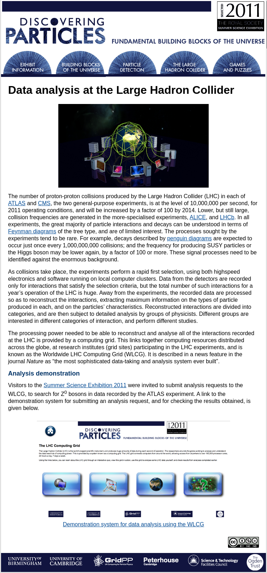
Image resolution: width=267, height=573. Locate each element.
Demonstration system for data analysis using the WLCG (133, 524)
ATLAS (17, 203)
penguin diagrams (189, 238)
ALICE (198, 217)
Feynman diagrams (32, 231)
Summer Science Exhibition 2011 (85, 385)
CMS (44, 203)
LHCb (227, 217)
